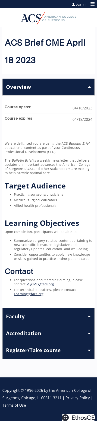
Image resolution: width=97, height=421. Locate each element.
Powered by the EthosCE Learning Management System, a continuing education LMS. (78, 417)
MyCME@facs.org (40, 284)
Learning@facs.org (29, 294)
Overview (18, 86)
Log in (80, 4)
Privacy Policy (78, 397)
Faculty (15, 316)
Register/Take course (33, 350)
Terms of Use (14, 405)
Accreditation (23, 333)
